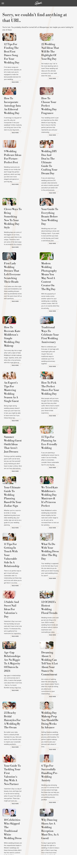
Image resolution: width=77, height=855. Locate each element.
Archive (34, 823)
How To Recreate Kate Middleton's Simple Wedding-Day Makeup (18, 325)
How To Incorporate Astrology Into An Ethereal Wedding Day (18, 112)
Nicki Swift (25, 839)
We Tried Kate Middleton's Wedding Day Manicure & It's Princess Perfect (54, 478)
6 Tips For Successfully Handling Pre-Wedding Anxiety (55, 735)
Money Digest (61, 837)
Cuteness (34, 837)
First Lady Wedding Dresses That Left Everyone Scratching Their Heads (17, 273)
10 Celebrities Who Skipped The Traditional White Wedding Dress (19, 786)
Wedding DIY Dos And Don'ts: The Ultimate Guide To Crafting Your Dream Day (56, 164)
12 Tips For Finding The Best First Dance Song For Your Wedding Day (19, 58)
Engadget (12, 837)
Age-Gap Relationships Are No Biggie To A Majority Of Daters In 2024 (18, 633)
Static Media (29, 827)
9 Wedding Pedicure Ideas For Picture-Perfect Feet (20, 162)
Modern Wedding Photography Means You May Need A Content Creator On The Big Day (56, 273)
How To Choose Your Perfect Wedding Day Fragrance (54, 112)
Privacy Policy (47, 823)
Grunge (41, 837)
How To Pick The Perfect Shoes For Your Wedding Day (56, 375)
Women (41, 839)
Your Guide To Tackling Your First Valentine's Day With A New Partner (19, 735)
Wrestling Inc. (50, 839)
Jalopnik (20, 837)
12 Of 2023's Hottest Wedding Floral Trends (55, 582)
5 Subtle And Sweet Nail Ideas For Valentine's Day (20, 582)
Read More (30, 82)
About (25, 823)
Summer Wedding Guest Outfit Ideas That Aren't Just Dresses (19, 426)
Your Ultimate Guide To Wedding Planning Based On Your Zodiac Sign (19, 476)
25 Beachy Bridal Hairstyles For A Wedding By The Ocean (20, 685)
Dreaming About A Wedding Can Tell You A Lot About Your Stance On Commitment (56, 633)
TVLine (27, 837)
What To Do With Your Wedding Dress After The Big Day (56, 530)
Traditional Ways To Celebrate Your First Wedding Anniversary (55, 325)
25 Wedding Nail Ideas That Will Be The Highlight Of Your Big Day (55, 60)
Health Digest (50, 837)
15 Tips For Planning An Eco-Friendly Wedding (56, 424)
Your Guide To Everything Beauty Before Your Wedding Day (54, 219)
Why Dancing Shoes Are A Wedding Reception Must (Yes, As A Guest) (56, 786)
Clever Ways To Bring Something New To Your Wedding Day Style (19, 217)
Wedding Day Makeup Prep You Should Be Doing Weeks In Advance (56, 685)
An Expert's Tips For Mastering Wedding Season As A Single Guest (19, 375)
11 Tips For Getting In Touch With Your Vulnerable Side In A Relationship (17, 532)
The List (34, 839)
